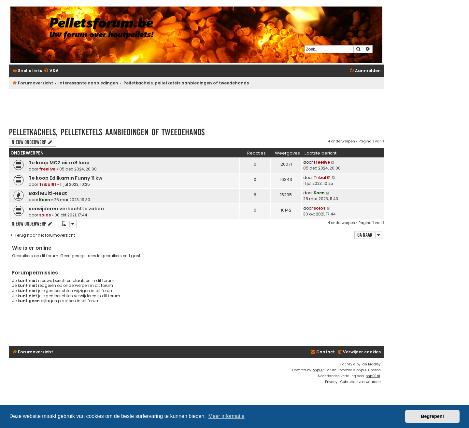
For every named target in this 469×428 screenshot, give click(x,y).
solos (45, 215)
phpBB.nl (372, 376)
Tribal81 (47, 184)
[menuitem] (51, 70)
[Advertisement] (196, 105)
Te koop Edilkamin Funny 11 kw (65, 178)
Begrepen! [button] (432, 416)
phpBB (317, 370)
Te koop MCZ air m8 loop (59, 162)
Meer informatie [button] (226, 416)
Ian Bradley (371, 364)
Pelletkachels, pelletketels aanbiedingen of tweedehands (107, 132)
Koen (44, 199)
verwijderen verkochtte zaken (66, 208)
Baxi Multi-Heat (48, 193)
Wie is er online (31, 247)
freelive (47, 169)
